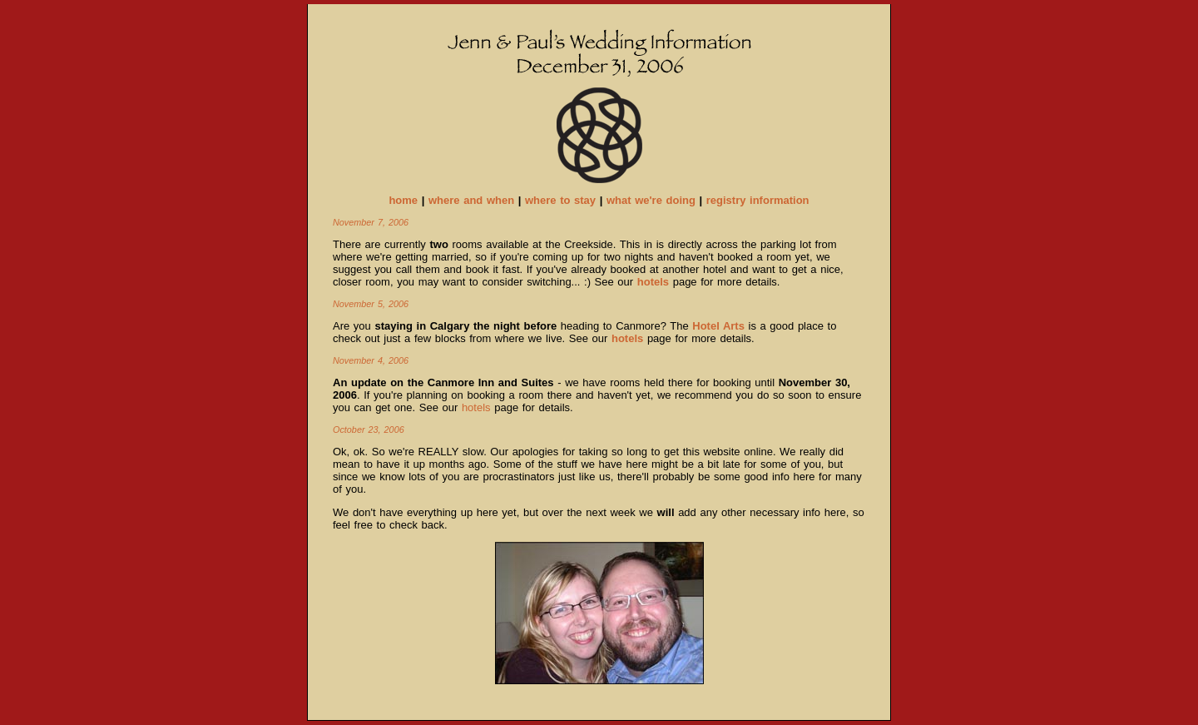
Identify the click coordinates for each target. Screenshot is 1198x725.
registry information (757, 200)
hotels (476, 407)
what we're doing (651, 200)
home (403, 200)
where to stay (560, 200)
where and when (471, 200)
